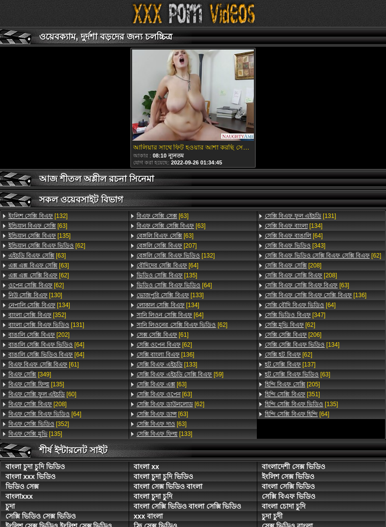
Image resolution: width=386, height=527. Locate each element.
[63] (37, 225)
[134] (39, 305)
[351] (292, 394)
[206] (293, 334)
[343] (295, 245)
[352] (37, 315)
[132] (38, 215)
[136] (165, 354)
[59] (180, 374)
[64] (46, 344)
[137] (290, 364)
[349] (29, 374)
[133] (170, 295)
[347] (295, 315)
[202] (39, 334)
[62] (46, 245)
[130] (35, 295)
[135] (39, 235)
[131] (46, 324)
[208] (37, 404)
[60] (42, 394)
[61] (43, 364)
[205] (292, 384)
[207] (167, 245)
